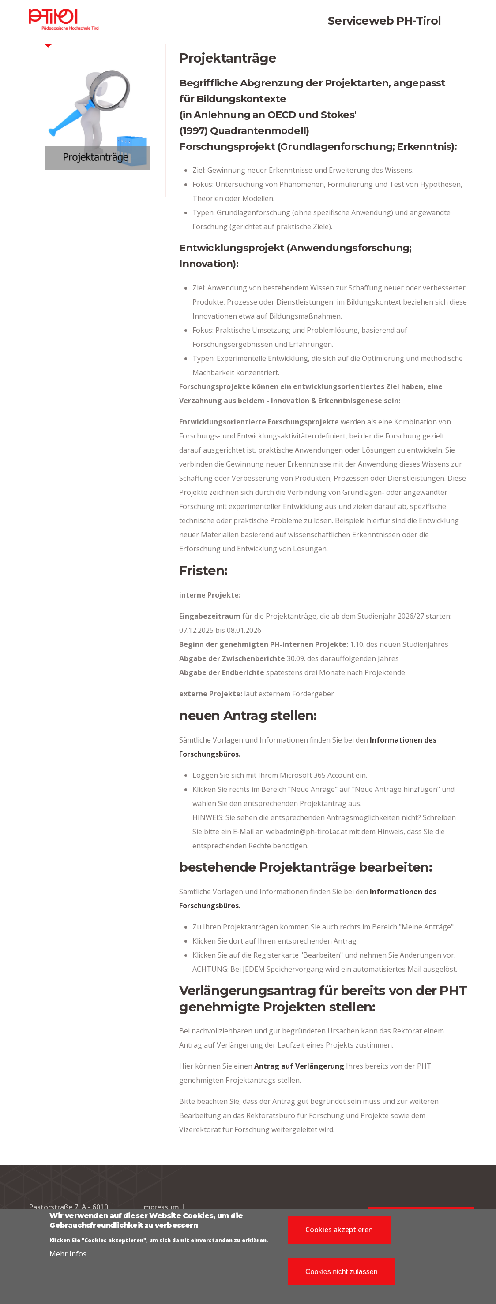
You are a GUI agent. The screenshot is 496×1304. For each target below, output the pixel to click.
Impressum (160, 1207)
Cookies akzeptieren (339, 1233)
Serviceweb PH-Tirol (384, 20)
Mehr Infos (67, 1258)
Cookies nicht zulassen (341, 1275)
